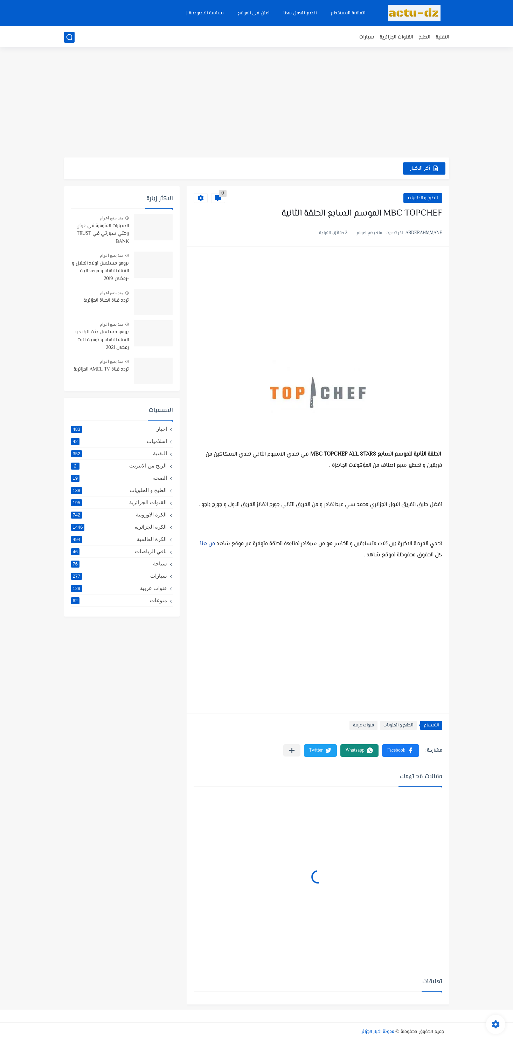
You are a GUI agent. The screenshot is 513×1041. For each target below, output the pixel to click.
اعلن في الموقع (253, 13)
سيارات (366, 37)
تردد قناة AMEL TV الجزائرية (101, 369)
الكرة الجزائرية (119, 527)
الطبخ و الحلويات (423, 198)
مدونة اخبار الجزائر (377, 1032)
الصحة (119, 478)
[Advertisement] (256, 103)
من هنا (207, 544)
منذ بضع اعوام (112, 218)
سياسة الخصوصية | (205, 13)
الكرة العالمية (119, 539)
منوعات (119, 600)
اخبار (119, 429)
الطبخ (424, 37)
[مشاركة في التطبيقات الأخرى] (291, 750)
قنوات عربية (363, 725)
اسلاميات (119, 441)
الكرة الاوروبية (119, 515)
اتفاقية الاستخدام (348, 13)
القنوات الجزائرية (396, 37)
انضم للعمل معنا (300, 13)
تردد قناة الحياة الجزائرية (106, 300)
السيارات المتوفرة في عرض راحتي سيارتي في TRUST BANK (102, 234)
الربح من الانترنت (119, 466)
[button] (400, 750)
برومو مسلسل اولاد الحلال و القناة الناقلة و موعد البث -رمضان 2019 (100, 271)
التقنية (442, 37)
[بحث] (69, 37)
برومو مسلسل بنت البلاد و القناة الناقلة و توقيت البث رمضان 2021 (102, 340)
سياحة (119, 564)
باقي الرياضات (119, 551)
